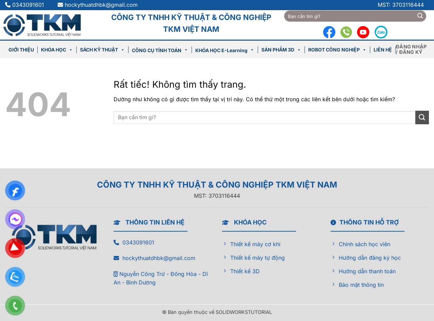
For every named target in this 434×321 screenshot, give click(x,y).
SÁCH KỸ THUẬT (102, 49)
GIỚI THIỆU (21, 49)
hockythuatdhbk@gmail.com (101, 4)
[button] (412, 49)
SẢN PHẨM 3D (281, 49)
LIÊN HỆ (383, 49)
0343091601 (29, 4)
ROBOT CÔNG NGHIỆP (337, 49)
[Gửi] (420, 16)
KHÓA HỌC (57, 49)
